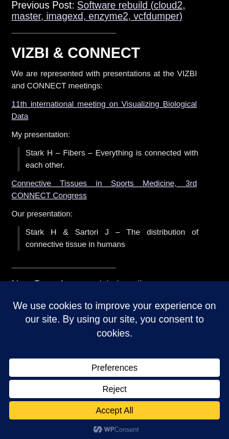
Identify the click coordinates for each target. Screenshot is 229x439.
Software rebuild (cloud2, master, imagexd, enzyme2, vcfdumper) (99, 10)
